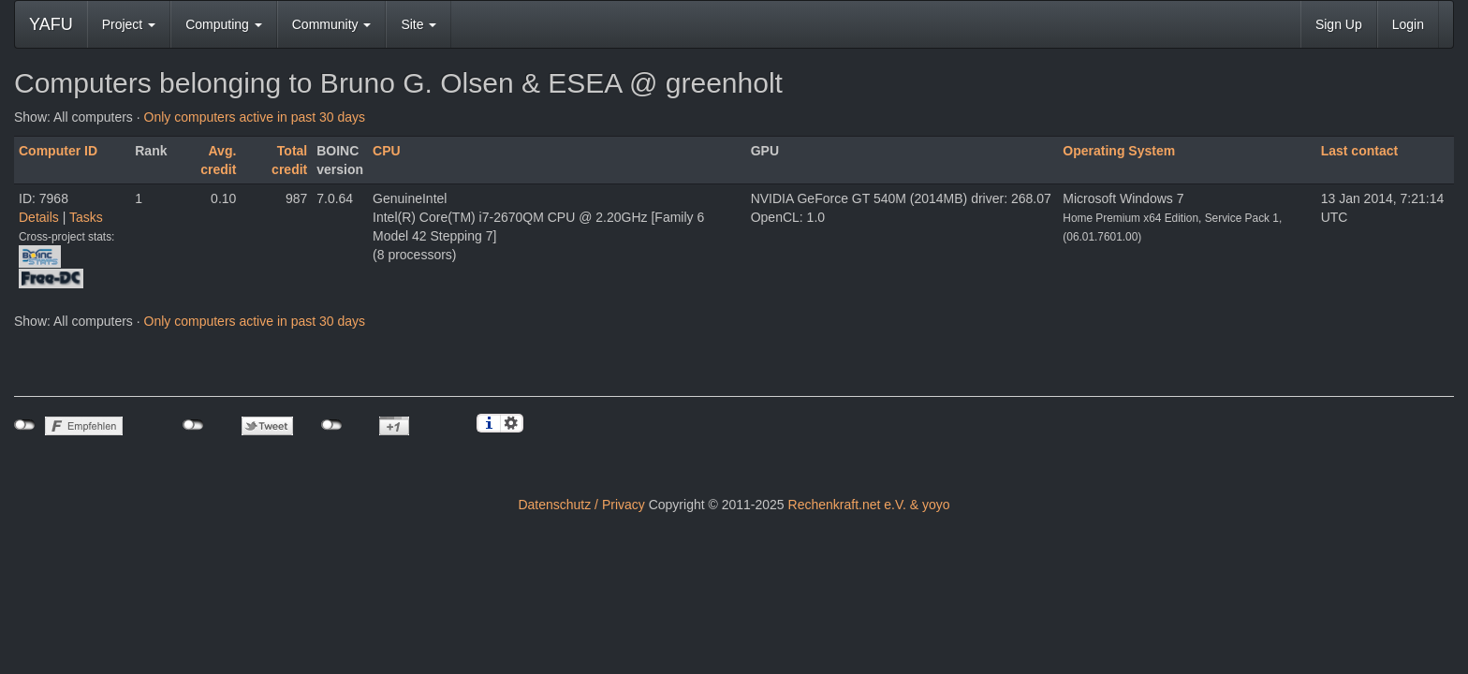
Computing (223, 24)
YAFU (51, 24)
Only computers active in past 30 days (255, 117)
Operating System (1119, 150)
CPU (387, 150)
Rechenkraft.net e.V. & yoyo (869, 504)
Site (418, 24)
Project (128, 24)
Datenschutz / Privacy (581, 504)
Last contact (1359, 150)
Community (332, 24)
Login (1408, 24)
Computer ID (58, 150)
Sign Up (1338, 24)
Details (39, 217)
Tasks (86, 217)
